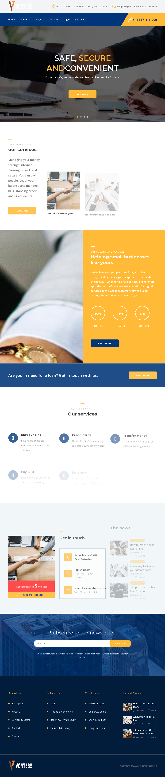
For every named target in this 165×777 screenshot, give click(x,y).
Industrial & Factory (60, 727)
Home (11, 19)
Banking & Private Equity (63, 719)
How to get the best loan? (144, 705)
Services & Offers (21, 719)
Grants (15, 736)
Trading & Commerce (61, 711)
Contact (79, 19)
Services (53, 19)
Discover (82, 94)
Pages (39, 19)
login (67, 19)
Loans (53, 703)
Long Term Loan (97, 727)
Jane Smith (138, 710)
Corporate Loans (97, 711)
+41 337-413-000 (142, 19)
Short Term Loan (97, 719)
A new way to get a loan (144, 718)
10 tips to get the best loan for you (143, 732)
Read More (104, 343)
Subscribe (120, 643)
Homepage (17, 703)
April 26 (152, 710)
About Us (25, 19)
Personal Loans (97, 703)
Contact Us (17, 727)
